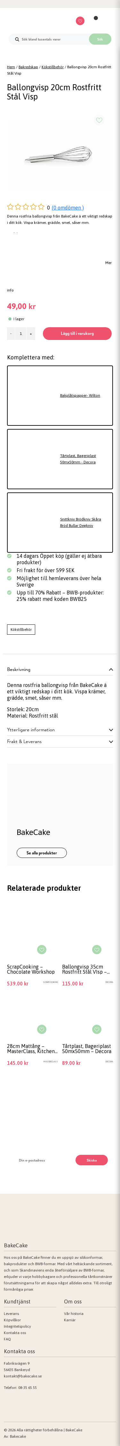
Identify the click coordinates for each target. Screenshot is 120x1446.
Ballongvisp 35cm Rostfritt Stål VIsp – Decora (84, 969)
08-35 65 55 (27, 1387)
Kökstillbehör (53, 67)
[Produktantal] (20, 333)
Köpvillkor (12, 1320)
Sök (100, 39)
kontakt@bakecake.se (23, 1376)
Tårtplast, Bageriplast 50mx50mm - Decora (78, 459)
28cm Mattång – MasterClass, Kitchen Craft (31, 1049)
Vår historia (74, 1313)
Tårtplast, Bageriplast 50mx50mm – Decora (86, 1049)
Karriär (70, 1320)
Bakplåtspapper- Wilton (80, 395)
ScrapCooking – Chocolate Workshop (31, 969)
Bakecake (18, 1436)
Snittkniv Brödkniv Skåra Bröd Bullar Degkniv (80, 522)
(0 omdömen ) (68, 207)
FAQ (7, 1339)
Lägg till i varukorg (77, 333)
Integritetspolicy (17, 1326)
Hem (11, 67)
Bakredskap (28, 67)
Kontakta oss (15, 1333)
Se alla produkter (42, 853)
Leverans (11, 1313)
